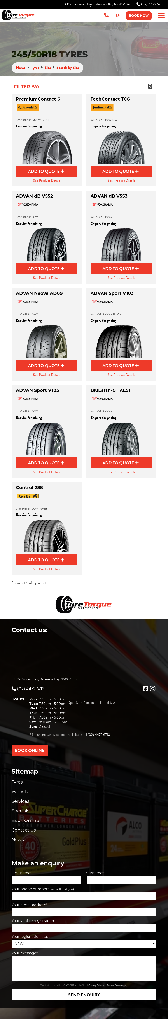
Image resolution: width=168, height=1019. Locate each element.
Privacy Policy (96, 985)
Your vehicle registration (33, 921)
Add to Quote (46, 171)
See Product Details (46, 180)
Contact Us (24, 830)
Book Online (25, 820)
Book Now (139, 15)
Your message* (25, 953)
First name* (22, 873)
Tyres (17, 782)
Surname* (95, 873)
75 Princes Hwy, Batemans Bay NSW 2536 (97, 4)
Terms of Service (114, 985)
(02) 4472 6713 (150, 4)
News (18, 839)
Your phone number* (43, 889)
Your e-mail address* (29, 905)
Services (20, 801)
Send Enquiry (84, 995)
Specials (20, 810)
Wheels (20, 791)
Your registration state (31, 937)
